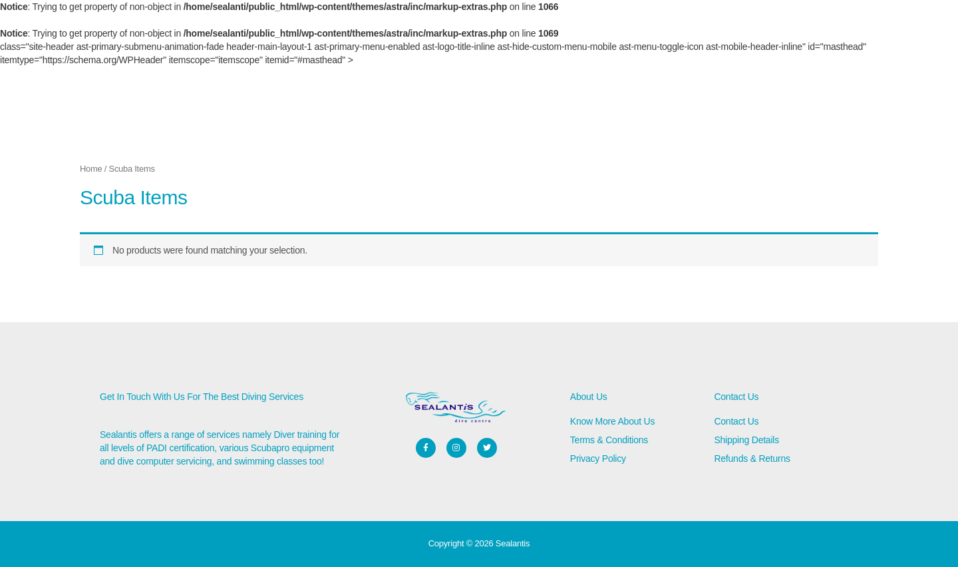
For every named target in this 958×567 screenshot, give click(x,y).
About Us (324, 96)
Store (275, 96)
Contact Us (436, 96)
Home (234, 96)
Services (378, 96)
